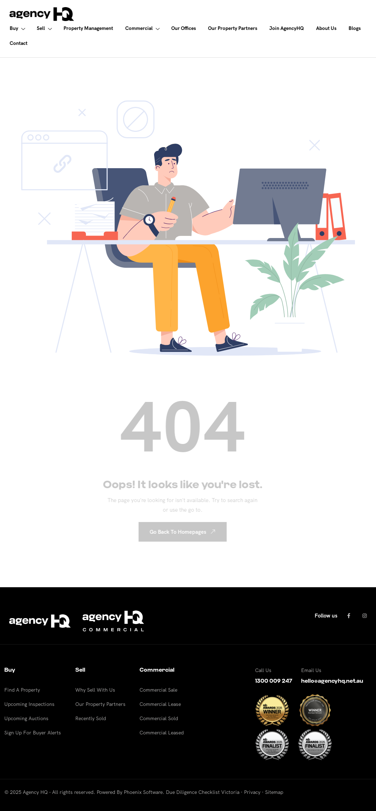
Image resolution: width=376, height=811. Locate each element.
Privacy (252, 792)
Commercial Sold (158, 718)
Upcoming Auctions (26, 718)
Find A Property (22, 690)
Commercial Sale (158, 690)
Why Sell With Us (95, 690)
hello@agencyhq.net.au (332, 681)
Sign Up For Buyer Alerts (32, 732)
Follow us (326, 615)
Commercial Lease (160, 704)
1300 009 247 (274, 681)
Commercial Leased (161, 732)
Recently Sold (90, 718)
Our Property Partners (100, 704)
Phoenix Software (143, 792)
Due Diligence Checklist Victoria (202, 792)
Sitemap (274, 792)
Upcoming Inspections (29, 704)
